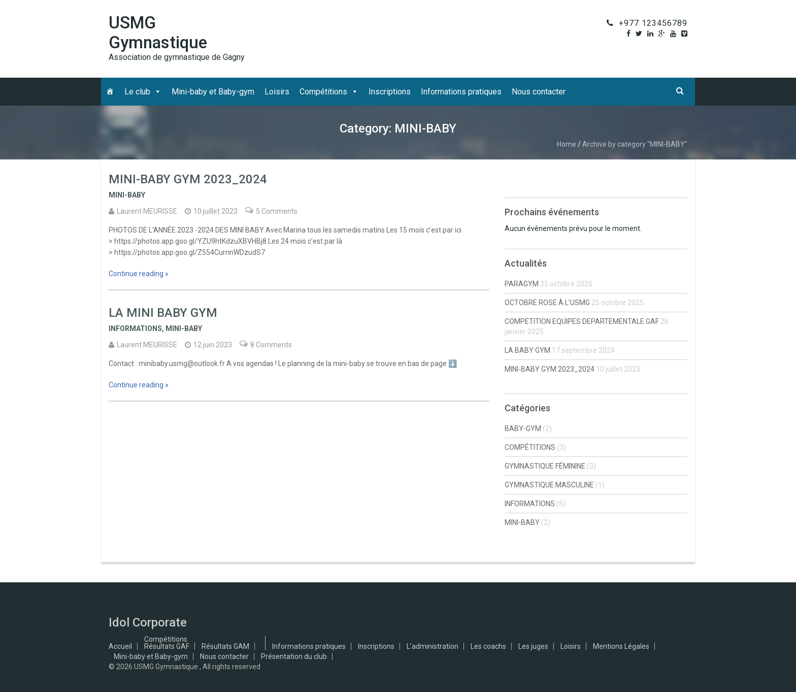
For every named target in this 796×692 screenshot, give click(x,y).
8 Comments (271, 345)
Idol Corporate (148, 622)
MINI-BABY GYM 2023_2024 (188, 179)
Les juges (533, 646)
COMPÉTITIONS (530, 447)
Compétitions (323, 91)
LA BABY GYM (527, 350)
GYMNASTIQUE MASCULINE (549, 485)
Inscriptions (390, 91)
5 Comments (276, 211)
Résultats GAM (225, 646)
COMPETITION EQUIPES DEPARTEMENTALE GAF (582, 321)
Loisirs (276, 91)
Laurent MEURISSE (147, 211)
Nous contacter (539, 91)
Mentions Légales (621, 646)
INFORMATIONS (135, 328)
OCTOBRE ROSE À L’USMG (547, 303)
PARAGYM (522, 284)
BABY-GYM (523, 428)
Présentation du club (294, 656)
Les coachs (488, 646)
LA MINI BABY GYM (163, 313)
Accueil (120, 646)
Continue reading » (139, 274)
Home (566, 144)
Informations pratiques (461, 91)
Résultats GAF (166, 646)
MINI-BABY (127, 195)
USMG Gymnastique (158, 32)
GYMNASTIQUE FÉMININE (545, 466)
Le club (137, 91)
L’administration (432, 646)
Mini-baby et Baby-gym (213, 91)
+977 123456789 (653, 23)
